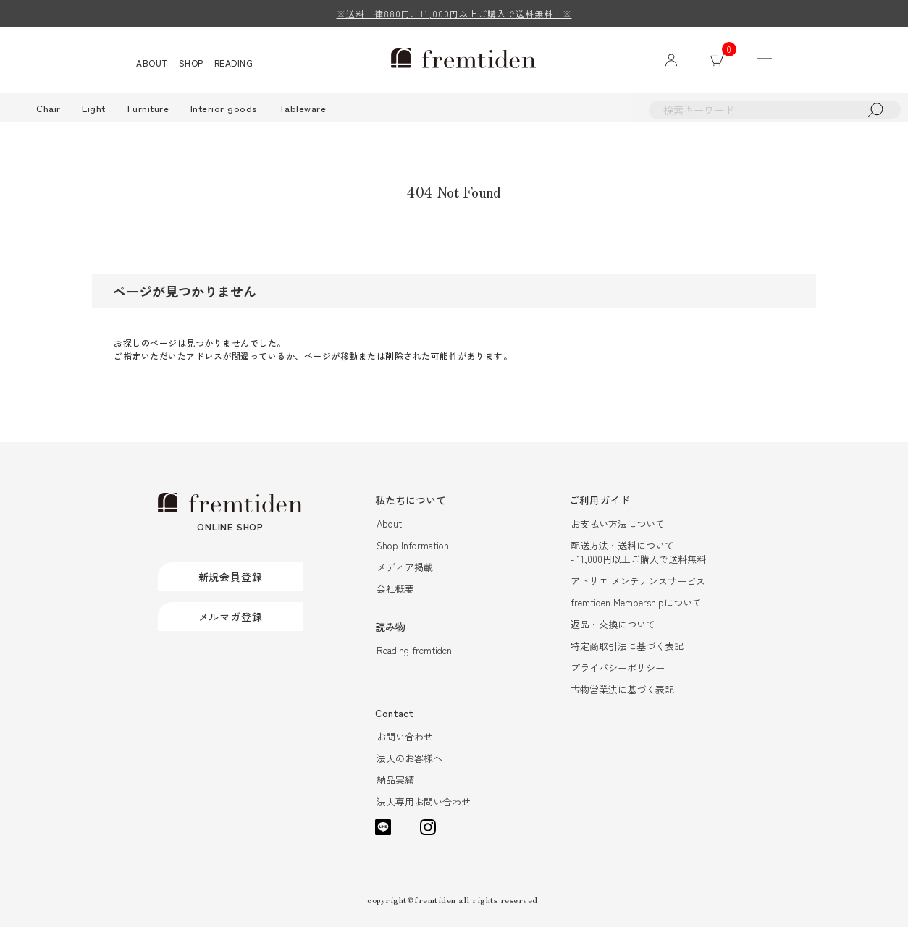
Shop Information (413, 545)
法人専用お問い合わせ (424, 801)
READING (233, 62)
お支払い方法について (618, 523)
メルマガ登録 (230, 616)
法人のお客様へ (409, 758)
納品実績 (395, 780)
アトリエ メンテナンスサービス (638, 581)
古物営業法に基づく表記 (622, 689)
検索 (875, 110)
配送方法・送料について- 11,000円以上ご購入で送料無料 (638, 552)
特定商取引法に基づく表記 (627, 646)
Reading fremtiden (414, 650)
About (389, 523)
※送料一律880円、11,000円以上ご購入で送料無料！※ (454, 13)
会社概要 (395, 589)
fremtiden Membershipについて (636, 602)
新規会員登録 (230, 577)
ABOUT (152, 62)
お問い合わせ (405, 736)
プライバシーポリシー (618, 667)
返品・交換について (613, 624)
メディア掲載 (405, 567)
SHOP (191, 62)
